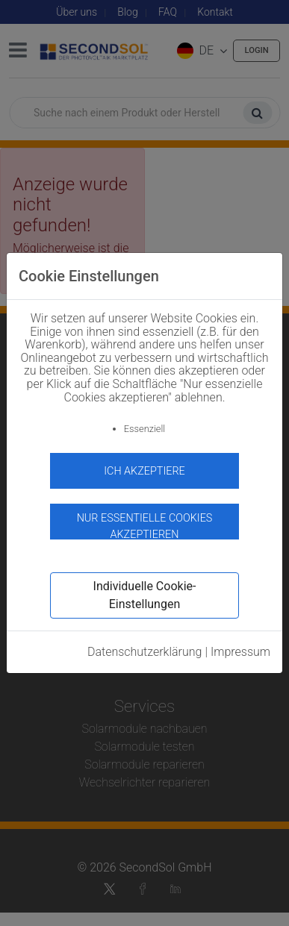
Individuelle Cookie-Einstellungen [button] (144, 595)
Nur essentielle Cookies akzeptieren (145, 525)
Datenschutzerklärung (144, 652)
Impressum (240, 652)
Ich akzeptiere (144, 471)
